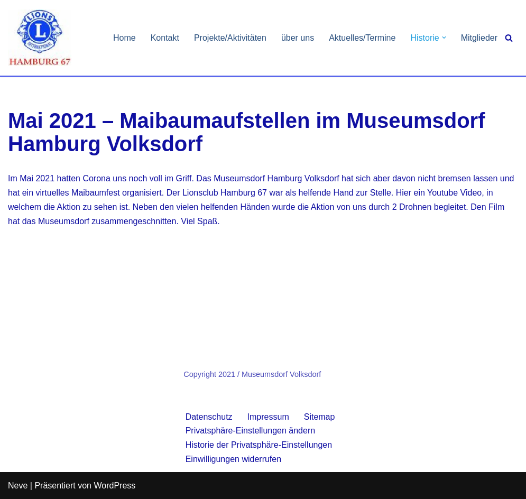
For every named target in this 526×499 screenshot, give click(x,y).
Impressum (268, 416)
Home (124, 37)
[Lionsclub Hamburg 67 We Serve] (39, 38)
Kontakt (165, 37)
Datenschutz (209, 416)
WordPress (114, 485)
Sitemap (319, 416)
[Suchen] (509, 38)
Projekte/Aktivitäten (230, 37)
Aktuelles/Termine (362, 37)
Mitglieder (479, 37)
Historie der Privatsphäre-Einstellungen (259, 444)
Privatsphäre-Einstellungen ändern (250, 430)
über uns (297, 37)
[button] (444, 37)
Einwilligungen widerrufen (233, 459)
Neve (17, 485)
